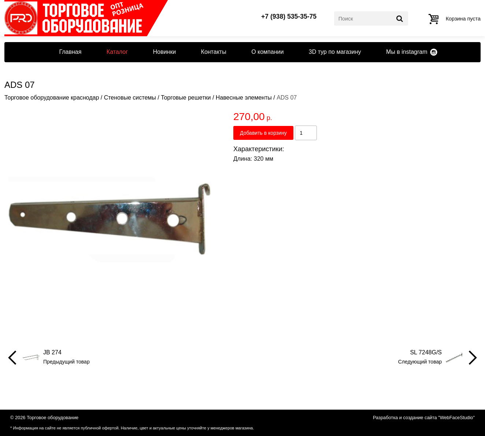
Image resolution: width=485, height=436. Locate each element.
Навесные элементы (244, 97)
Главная (70, 52)
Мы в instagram (406, 52)
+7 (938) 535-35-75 (288, 17)
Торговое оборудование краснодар (51, 97)
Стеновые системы (130, 97)
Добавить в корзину (263, 133)
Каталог (117, 52)
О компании (267, 52)
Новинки (164, 52)
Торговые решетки (186, 97)
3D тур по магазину (335, 52)
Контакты (213, 52)
